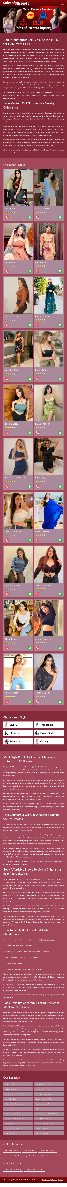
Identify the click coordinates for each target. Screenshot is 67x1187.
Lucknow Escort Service (34, 1174)
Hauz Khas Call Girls (43, 1123)
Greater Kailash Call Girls (14, 1108)
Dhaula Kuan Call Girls (44, 1128)
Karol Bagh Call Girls (43, 1098)
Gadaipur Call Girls (46, 1160)
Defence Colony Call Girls (14, 1123)
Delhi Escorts (46, 1184)
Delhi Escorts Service (13, 1174)
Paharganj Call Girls (43, 1093)
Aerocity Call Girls (11, 1088)
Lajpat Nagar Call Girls (44, 1103)
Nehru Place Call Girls (13, 1128)
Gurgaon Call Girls (12, 1155)
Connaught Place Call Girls (14, 1098)
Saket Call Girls (10, 1103)
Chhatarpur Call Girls (43, 1113)
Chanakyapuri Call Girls (13, 1113)
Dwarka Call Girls (11, 1093)
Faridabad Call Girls (12, 1160)
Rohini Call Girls (11, 1137)
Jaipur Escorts (30, 1160)
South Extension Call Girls (45, 1108)
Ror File (60, 1184)
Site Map (54, 1184)
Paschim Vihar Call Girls (13, 1133)
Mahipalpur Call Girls (43, 1088)
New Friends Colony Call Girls (46, 1118)
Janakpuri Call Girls (43, 1133)
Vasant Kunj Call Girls (13, 1118)
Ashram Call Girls (42, 1137)
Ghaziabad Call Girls (47, 1155)
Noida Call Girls (29, 1155)
